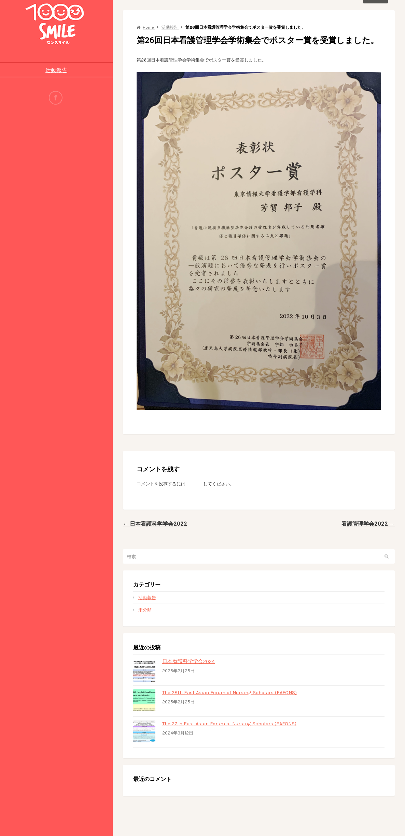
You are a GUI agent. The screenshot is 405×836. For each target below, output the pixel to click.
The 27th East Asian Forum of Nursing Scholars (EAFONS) (229, 723)
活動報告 (56, 69)
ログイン (194, 483)
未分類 (145, 609)
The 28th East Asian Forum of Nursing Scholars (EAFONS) (229, 692)
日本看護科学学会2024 (188, 661)
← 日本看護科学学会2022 (155, 523)
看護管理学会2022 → (368, 523)
